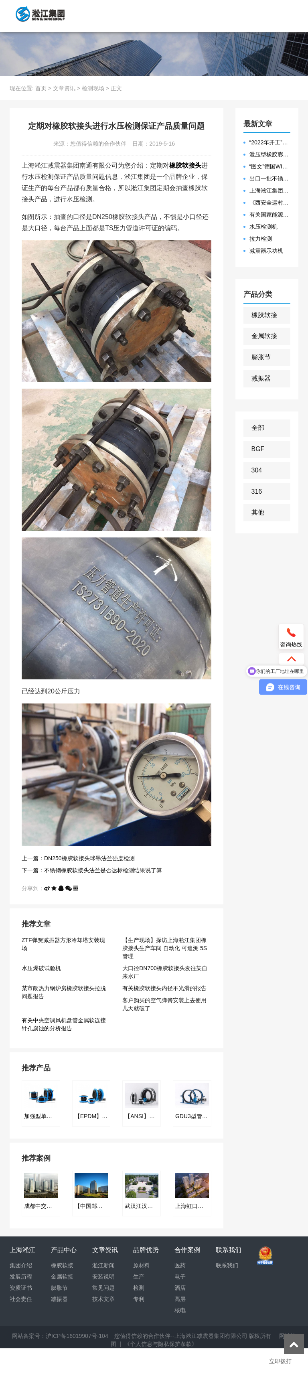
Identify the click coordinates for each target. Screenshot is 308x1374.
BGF (258, 449)
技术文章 (103, 1299)
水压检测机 (263, 226)
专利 (138, 1299)
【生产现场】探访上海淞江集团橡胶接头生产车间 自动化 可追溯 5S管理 (164, 948)
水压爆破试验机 (41, 968)
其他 (257, 512)
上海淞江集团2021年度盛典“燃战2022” (270, 190)
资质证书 (21, 1288)
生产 (138, 1276)
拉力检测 (260, 238)
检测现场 (93, 88)
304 (256, 470)
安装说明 (103, 1276)
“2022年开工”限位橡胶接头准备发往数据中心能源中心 (270, 142)
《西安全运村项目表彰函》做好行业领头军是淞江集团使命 (270, 202)
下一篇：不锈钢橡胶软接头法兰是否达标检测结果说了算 (92, 870)
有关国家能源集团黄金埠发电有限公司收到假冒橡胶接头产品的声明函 (270, 214)
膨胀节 (261, 357)
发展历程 (21, 1276)
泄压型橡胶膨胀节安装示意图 (270, 154)
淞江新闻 (103, 1265)
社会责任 (21, 1299)
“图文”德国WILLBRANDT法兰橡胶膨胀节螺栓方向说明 (270, 166)
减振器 (261, 378)
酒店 (180, 1288)
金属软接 (264, 335)
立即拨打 (280, 1361)
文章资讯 (64, 88)
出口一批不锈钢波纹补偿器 (270, 178)
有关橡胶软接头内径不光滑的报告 (164, 988)
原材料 (141, 1265)
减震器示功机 (266, 250)
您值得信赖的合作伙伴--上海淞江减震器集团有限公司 (180, 1336)
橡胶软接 (264, 315)
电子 (180, 1276)
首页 (41, 88)
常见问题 (103, 1288)
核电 (180, 1310)
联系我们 (227, 1265)
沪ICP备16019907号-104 (77, 1336)
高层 (180, 1299)
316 (256, 491)
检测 (138, 1288)
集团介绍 (21, 1265)
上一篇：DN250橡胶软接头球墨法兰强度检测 (78, 858)
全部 (257, 427)
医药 (180, 1265)
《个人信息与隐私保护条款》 (160, 1344)
